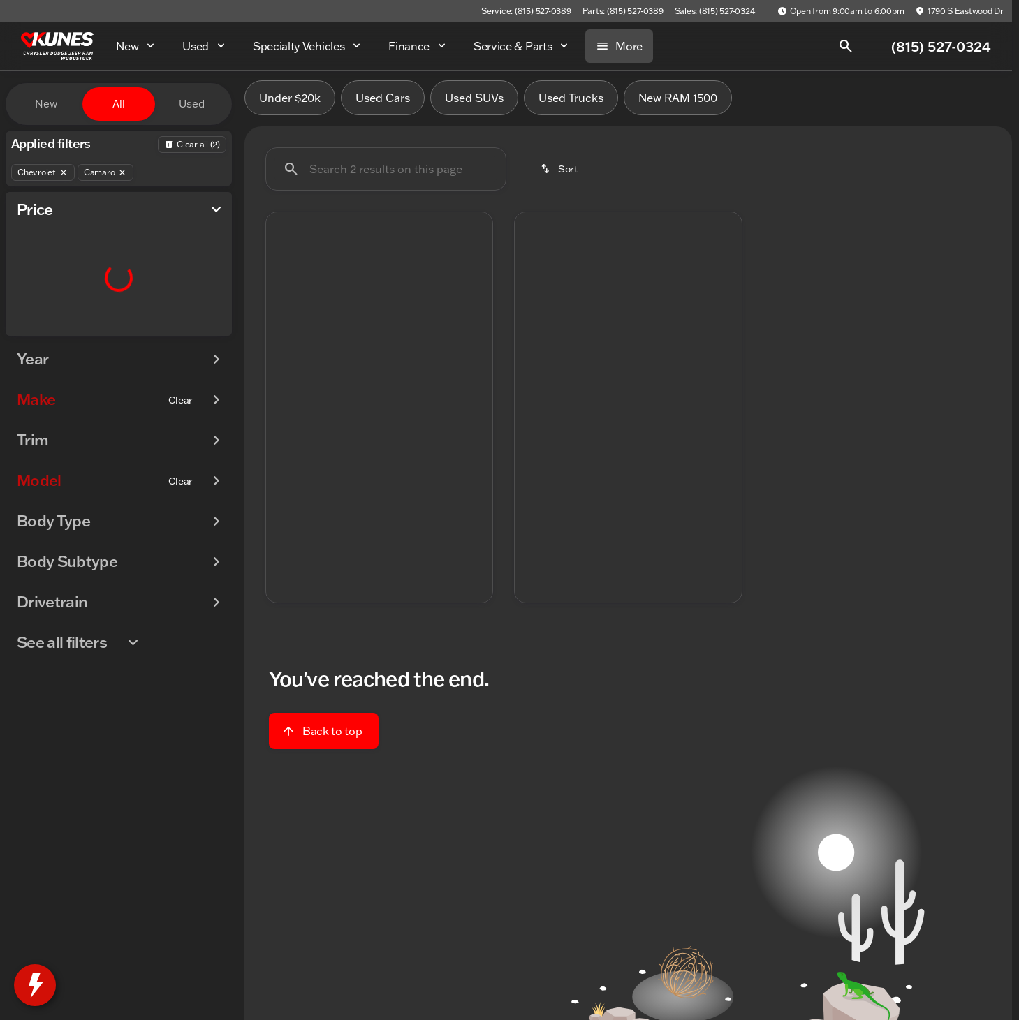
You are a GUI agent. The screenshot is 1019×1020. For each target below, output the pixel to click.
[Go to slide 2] (356, 370)
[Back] (192, 144)
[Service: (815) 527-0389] (525, 11)
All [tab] (118, 103)
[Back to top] (324, 736)
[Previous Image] (284, 304)
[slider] (32, 261)
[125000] (183, 333)
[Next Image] (474, 304)
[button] (283, 303)
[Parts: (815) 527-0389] (623, 11)
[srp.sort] (560, 175)
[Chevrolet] (43, 172)
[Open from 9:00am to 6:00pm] (841, 11)
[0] (45, 333)
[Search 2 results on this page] (385, 175)
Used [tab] (192, 103)
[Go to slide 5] (419, 370)
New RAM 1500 (677, 104)
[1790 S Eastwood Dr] (959, 11)
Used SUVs (474, 104)
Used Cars (382, 104)
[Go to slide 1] (335, 370)
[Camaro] (106, 172)
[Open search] (846, 46)
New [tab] (46, 103)
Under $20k (290, 104)
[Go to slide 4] (398, 370)
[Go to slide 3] (377, 370)
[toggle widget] (35, 985)
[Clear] (180, 428)
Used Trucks (570, 104)
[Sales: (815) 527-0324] (715, 11)
